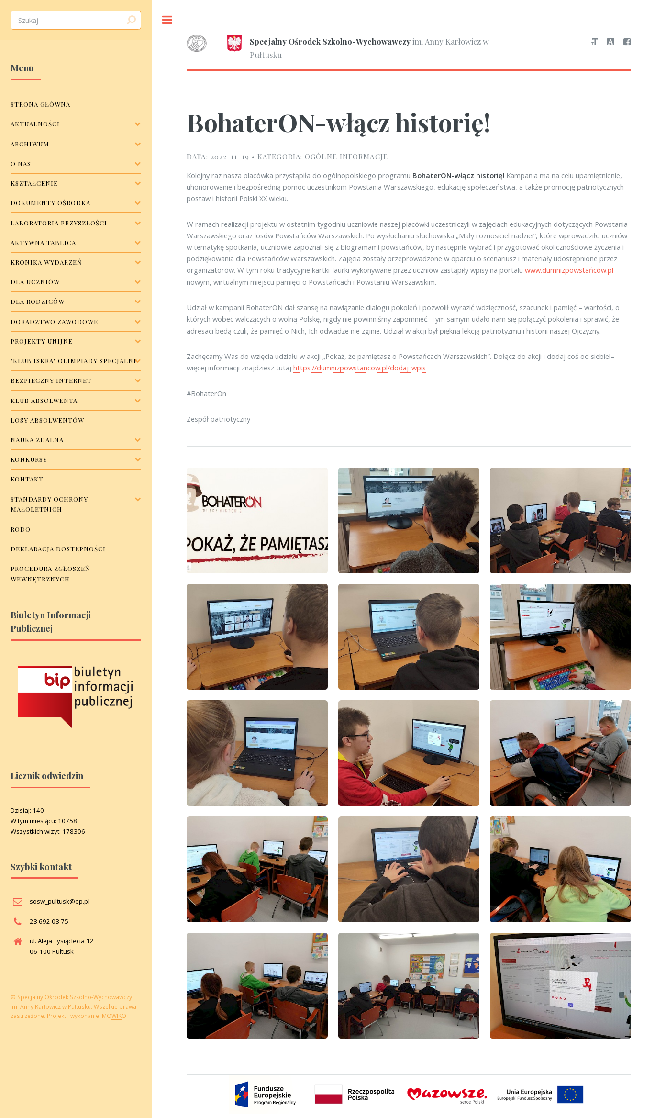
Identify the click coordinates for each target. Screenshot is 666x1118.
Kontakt (27, 479)
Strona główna (40, 104)
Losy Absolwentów (47, 420)
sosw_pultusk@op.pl (59, 901)
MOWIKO (114, 1015)
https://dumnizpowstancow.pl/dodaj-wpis (359, 367)
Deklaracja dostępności (58, 549)
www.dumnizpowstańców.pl (569, 270)
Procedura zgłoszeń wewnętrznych (50, 573)
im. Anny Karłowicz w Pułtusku (338, 47)
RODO (21, 529)
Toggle (167, 20)
